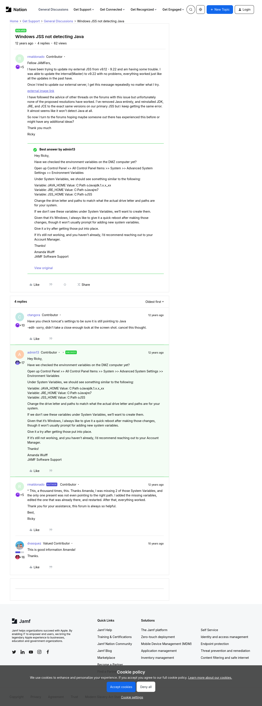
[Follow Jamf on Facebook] (48, 652)
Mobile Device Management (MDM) (166, 644)
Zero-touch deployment (158, 637)
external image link (40, 91)
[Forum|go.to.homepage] (16, 9)
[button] (220, 9)
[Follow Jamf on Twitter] (14, 652)
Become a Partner (110, 664)
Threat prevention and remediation (225, 651)
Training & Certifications (114, 637)
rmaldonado (36, 56)
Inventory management (157, 657)
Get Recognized (144, 9)
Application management (159, 651)
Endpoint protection (215, 644)
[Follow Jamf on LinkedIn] (22, 652)
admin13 (33, 352)
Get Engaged (173, 9)
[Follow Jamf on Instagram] (39, 652)
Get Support (84, 9)
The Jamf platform (154, 630)
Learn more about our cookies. (210, 677)
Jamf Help (104, 630)
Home (14, 21)
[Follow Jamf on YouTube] (31, 651)
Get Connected (112, 9)
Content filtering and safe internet (225, 657)
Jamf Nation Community (114, 644)
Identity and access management (224, 637)
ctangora (33, 315)
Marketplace (106, 657)
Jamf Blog (104, 651)
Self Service (209, 630)
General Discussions (53, 9)
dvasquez (34, 543)
